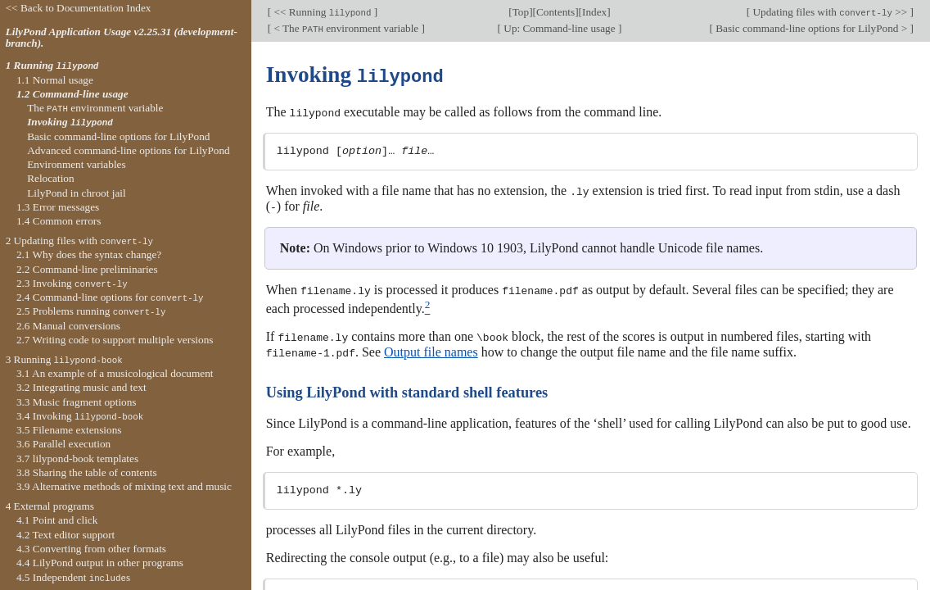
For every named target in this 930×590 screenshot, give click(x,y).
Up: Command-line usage (559, 28)
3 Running (64, 359)
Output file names (431, 348)
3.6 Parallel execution (63, 444)
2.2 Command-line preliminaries (87, 269)
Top (520, 12)
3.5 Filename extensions (69, 430)
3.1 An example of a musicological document (115, 373)
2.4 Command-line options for (110, 297)
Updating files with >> (830, 12)
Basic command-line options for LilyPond (118, 136)
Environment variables (76, 164)
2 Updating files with (79, 240)
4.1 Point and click (56, 520)
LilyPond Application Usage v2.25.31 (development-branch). (121, 37)
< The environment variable (346, 28)
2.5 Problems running (91, 311)
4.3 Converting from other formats (91, 548)
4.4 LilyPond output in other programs (99, 562)
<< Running (322, 12)
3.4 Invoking (79, 416)
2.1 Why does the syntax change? (88, 254)
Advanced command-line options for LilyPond (128, 150)
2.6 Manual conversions (68, 326)
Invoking (69, 122)
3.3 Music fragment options (76, 402)
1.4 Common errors (59, 221)
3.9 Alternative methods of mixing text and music (124, 486)
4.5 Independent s (73, 577)
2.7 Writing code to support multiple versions (115, 340)
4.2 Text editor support (65, 535)
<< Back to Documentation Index (78, 8)
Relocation (50, 178)
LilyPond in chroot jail (76, 193)
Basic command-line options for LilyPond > (811, 28)
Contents (555, 12)
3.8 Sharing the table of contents (86, 472)
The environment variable (95, 108)
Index (594, 12)
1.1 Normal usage (54, 80)
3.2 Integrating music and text (81, 387)
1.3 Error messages (57, 207)
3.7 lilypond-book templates (77, 458)
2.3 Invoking (72, 283)
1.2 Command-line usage (72, 94)
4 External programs (50, 506)
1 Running (52, 65)
